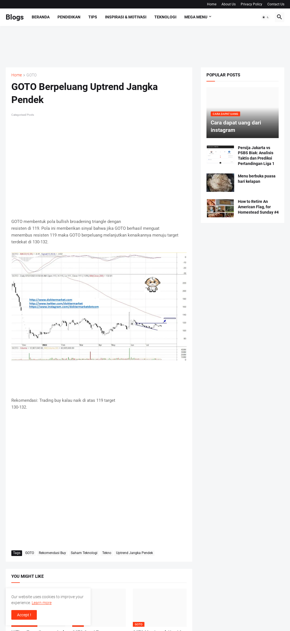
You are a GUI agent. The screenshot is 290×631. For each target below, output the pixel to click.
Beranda (41, 17)
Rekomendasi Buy (52, 553)
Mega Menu (195, 17)
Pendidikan (68, 17)
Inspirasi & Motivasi (125, 17)
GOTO (31, 75)
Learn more (42, 602)
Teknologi (165, 17)
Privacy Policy (251, 4)
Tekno (106, 553)
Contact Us (275, 4)
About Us (228, 4)
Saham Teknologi (84, 553)
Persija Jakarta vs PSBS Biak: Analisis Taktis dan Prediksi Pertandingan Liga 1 (256, 155)
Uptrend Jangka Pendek (134, 553)
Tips (92, 17)
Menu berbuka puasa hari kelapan (257, 179)
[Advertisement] (109, 46)
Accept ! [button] (24, 615)
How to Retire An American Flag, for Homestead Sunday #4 (258, 206)
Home (211, 4)
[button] (265, 17)
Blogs (15, 17)
